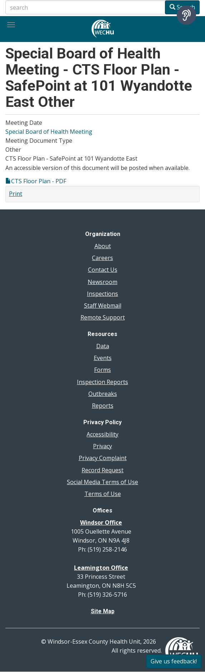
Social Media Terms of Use (102, 482)
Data (102, 346)
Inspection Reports (102, 382)
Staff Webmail (102, 305)
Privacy (102, 446)
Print (15, 194)
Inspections (102, 294)
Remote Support (102, 317)
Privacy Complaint (103, 458)
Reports (102, 406)
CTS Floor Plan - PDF (38, 181)
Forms (102, 370)
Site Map (102, 611)
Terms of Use (102, 494)
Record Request (102, 470)
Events (103, 358)
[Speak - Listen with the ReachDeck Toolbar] (186, 15)
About (102, 246)
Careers (102, 258)
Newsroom (102, 282)
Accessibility (102, 434)
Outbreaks (102, 394)
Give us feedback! (174, 661)
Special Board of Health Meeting (48, 132)
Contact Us (102, 270)
